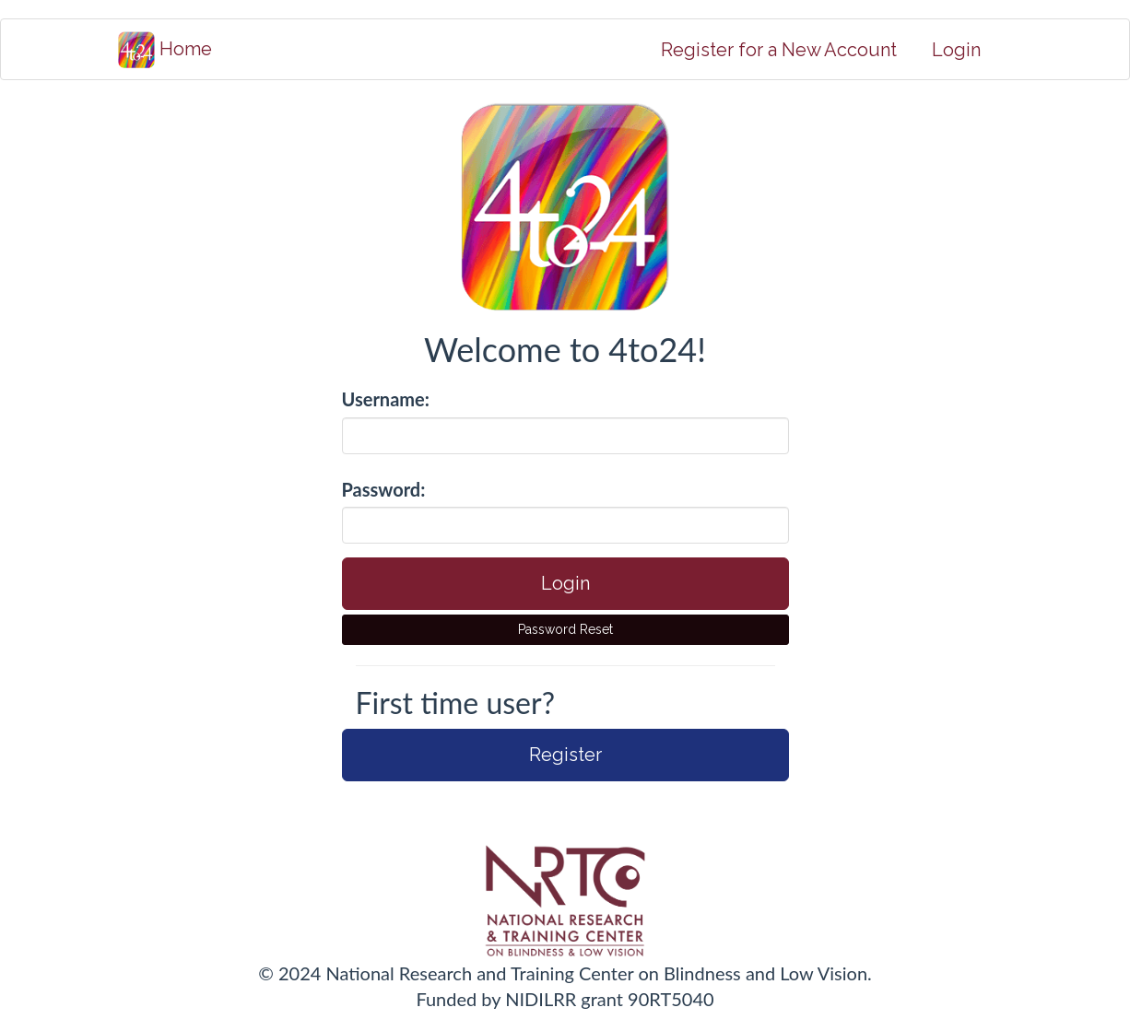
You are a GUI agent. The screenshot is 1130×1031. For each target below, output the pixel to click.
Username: (386, 399)
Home (165, 49)
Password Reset (565, 629)
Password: (384, 489)
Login (956, 50)
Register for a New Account (779, 50)
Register (565, 755)
